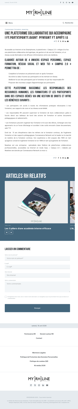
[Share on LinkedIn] (65, 41)
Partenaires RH (30, 334)
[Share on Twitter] (60, 41)
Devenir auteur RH (47, 334)
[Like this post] (56, 41)
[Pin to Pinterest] (63, 41)
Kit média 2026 (39, 365)
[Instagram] (66, 2)
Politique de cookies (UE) (39, 361)
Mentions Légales (39, 353)
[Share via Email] (68, 41)
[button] (6, 232)
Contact (39, 338)
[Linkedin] (69, 2)
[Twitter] (63, 2)
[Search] (67, 23)
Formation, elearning (21, 29)
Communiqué (9, 29)
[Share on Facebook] (58, 41)
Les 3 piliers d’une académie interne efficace (28, 228)
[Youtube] (72, 2)
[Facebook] (60, 2)
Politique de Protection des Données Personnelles (39, 357)
